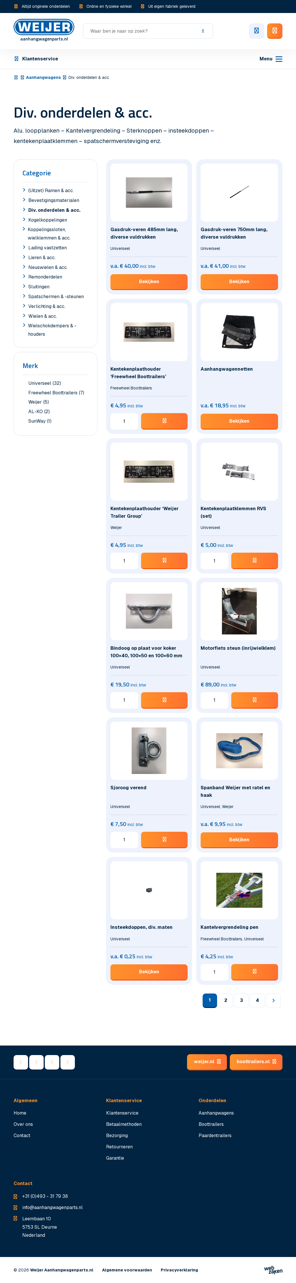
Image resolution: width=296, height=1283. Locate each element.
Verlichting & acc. (44, 307)
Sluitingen (36, 287)
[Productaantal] (124, 424)
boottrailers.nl (256, 1062)
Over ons (23, 1124)
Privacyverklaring (179, 1270)
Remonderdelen (42, 277)
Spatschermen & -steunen (53, 297)
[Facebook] (21, 1062)
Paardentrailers (215, 1135)
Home (20, 1113)
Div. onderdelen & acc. (51, 211)
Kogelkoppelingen (45, 220)
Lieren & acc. (39, 258)
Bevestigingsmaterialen (51, 201)
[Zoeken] (148, 31)
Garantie (115, 1158)
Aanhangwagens (43, 77)
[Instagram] (67, 1062)
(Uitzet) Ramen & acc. (48, 191)
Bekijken (149, 281)
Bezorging (117, 1135)
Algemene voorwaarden (127, 1270)
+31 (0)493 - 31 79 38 (45, 1196)
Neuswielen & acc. (45, 268)
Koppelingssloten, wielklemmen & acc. (47, 234)
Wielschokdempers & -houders (49, 331)
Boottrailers (211, 1124)
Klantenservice (36, 59)
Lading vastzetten (45, 248)
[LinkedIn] (36, 1062)
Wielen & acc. (40, 317)
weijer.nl (207, 1062)
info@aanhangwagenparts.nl (52, 1207)
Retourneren (119, 1147)
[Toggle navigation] (271, 59)
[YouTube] (52, 1062)
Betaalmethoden (124, 1124)
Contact (22, 1135)
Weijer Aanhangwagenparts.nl (61, 1270)
